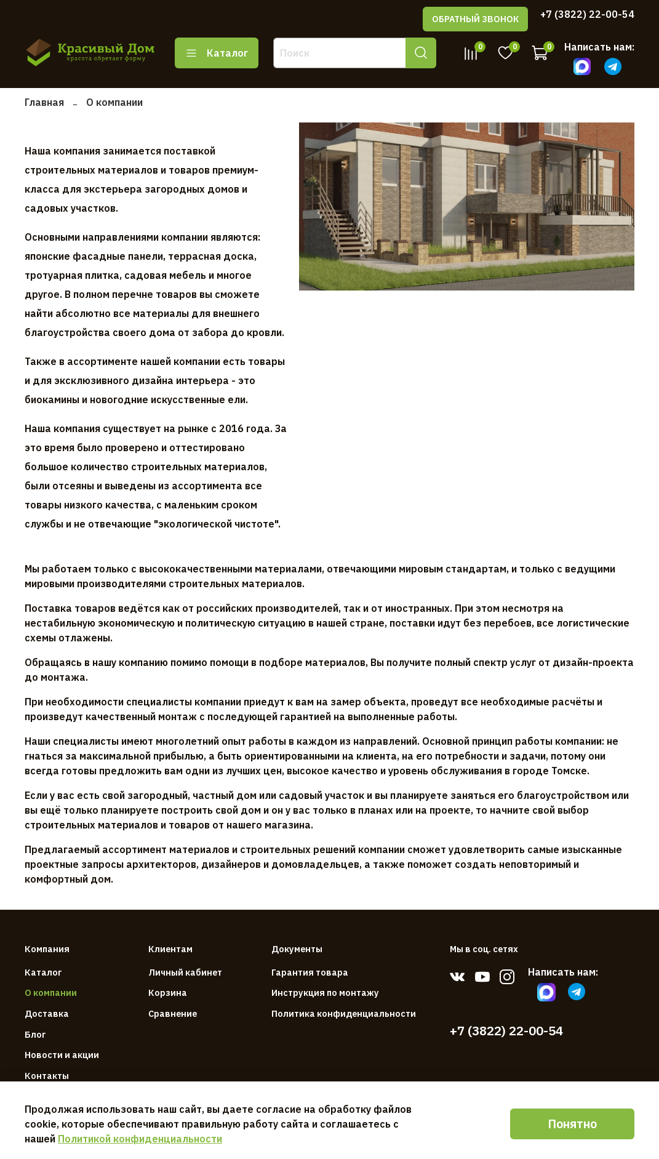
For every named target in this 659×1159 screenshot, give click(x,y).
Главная (44, 102)
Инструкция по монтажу (325, 992)
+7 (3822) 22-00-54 (587, 14)
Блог (35, 1034)
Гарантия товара (309, 972)
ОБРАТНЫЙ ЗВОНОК (475, 19)
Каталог (216, 53)
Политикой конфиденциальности (140, 1139)
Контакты (47, 1075)
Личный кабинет (185, 972)
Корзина (167, 992)
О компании (51, 992)
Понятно (572, 1123)
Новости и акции (62, 1055)
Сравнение (172, 1013)
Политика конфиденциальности (343, 1013)
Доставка (47, 1013)
